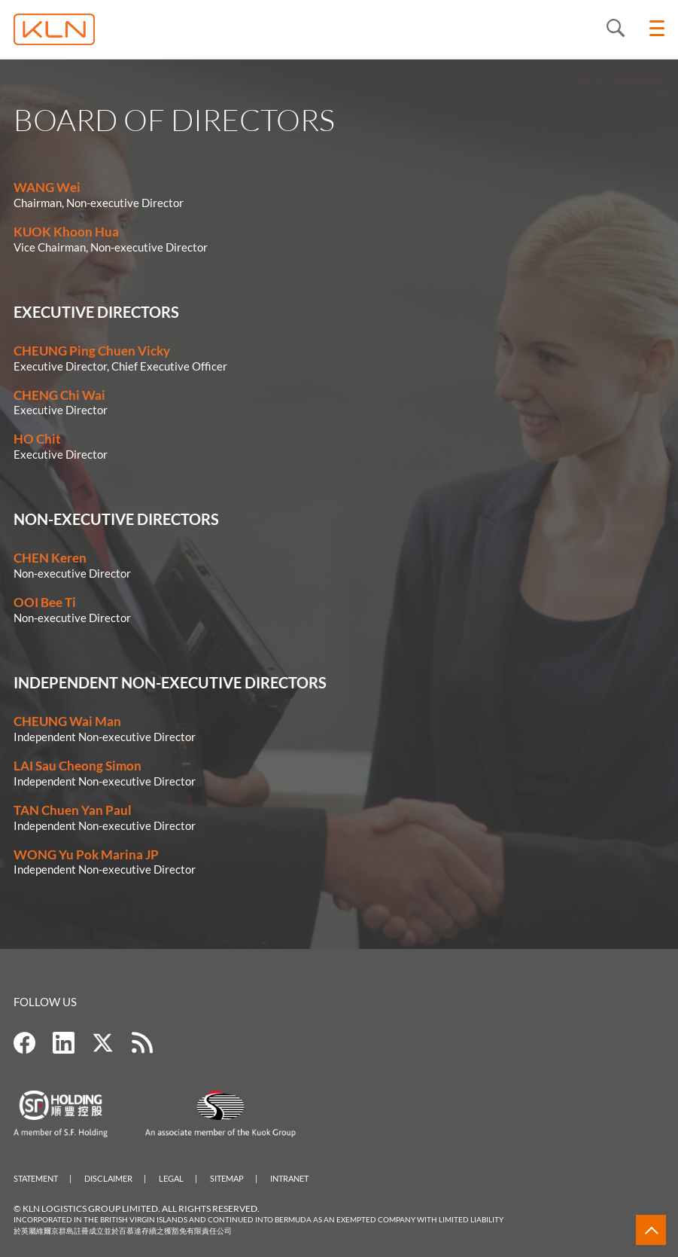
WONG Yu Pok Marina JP (86, 854)
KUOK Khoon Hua (66, 232)
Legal (171, 1178)
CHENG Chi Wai (59, 395)
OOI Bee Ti (45, 602)
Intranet (289, 1178)
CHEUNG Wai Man (67, 721)
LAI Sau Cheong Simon (77, 765)
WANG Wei (47, 187)
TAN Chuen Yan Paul (73, 810)
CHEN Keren (50, 558)
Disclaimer (108, 1178)
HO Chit (37, 439)
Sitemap (227, 1178)
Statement (36, 1178)
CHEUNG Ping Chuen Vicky (92, 350)
